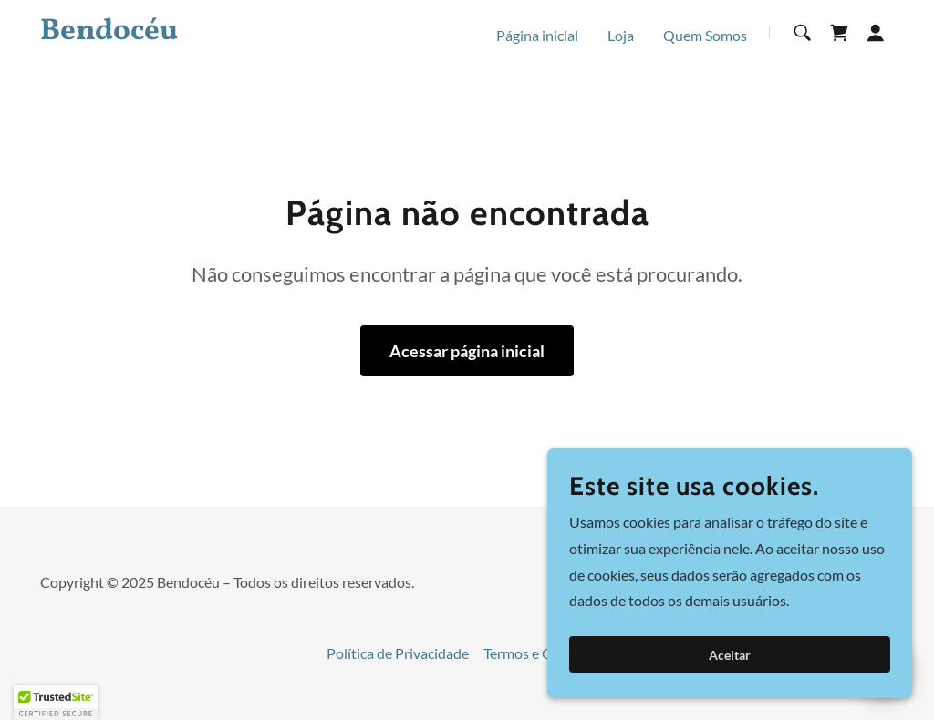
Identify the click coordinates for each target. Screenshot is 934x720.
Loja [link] (620, 35)
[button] (875, 33)
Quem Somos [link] (705, 35)
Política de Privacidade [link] (398, 653)
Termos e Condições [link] (545, 653)
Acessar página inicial (467, 351)
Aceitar (730, 655)
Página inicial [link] (537, 35)
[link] (189, 33)
